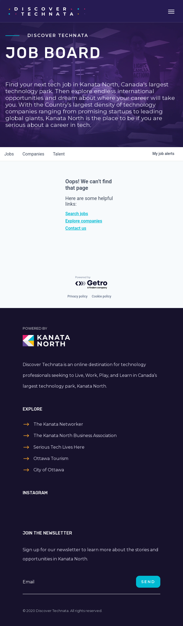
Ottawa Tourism (50, 458)
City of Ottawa (48, 469)
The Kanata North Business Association (75, 435)
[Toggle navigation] (171, 11)
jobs (9, 154)
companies (33, 154)
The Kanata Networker (58, 424)
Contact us (75, 228)
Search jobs (76, 213)
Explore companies (83, 221)
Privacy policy (77, 296)
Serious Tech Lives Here (58, 447)
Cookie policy (101, 296)
